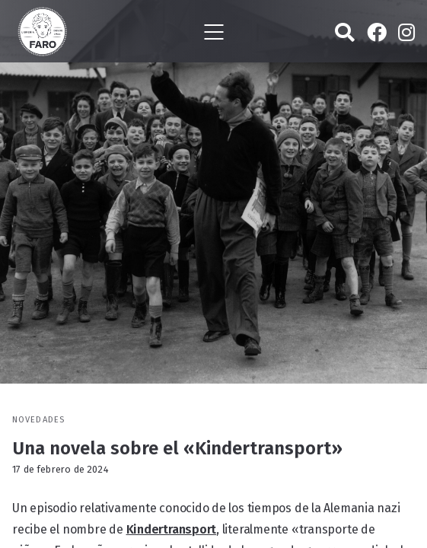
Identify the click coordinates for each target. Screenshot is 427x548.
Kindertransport (171, 529)
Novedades (38, 420)
